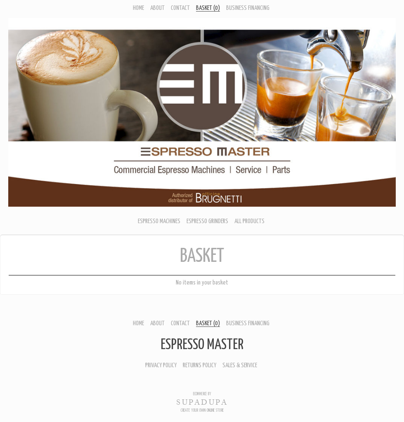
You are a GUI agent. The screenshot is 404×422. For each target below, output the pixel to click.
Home (138, 8)
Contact (180, 8)
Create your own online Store (202, 410)
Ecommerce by (202, 394)
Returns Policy (199, 365)
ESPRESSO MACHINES (159, 221)
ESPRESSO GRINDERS (207, 221)
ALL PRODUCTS (249, 221)
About (157, 8)
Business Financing (247, 8)
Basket (208, 8)
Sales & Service (239, 365)
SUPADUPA (202, 402)
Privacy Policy (161, 365)
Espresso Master (202, 345)
